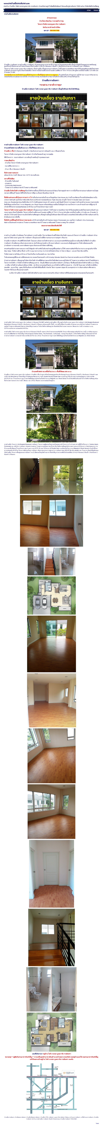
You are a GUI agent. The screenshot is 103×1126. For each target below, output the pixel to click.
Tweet (97, 1123)
